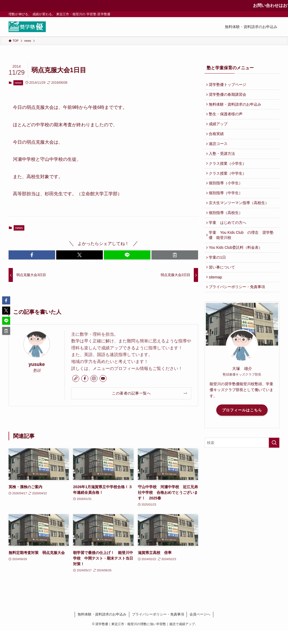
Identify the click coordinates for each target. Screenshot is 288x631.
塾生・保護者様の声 (227, 118)
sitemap (216, 302)
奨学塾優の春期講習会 (229, 96)
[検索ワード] (241, 469)
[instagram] (93, 378)
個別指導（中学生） (227, 207)
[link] (75, 378)
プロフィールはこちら (242, 436)
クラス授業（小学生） (229, 174)
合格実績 (217, 141)
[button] (32, 254)
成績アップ (219, 130)
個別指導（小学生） (227, 196)
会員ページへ (200, 614)
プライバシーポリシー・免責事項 (238, 313)
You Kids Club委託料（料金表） (236, 268)
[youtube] (103, 378)
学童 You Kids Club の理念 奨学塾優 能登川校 (242, 254)
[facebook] (84, 378)
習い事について (223, 291)
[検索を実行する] (274, 469)
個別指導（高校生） (227, 230)
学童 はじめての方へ (229, 241)
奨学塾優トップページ (229, 85)
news (18, 82)
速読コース (219, 152)
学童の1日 (218, 279)
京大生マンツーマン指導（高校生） (240, 218)
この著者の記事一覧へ (131, 393)
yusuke (37, 364)
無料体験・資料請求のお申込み (236, 107)
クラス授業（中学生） (229, 185)
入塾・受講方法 (223, 163)
